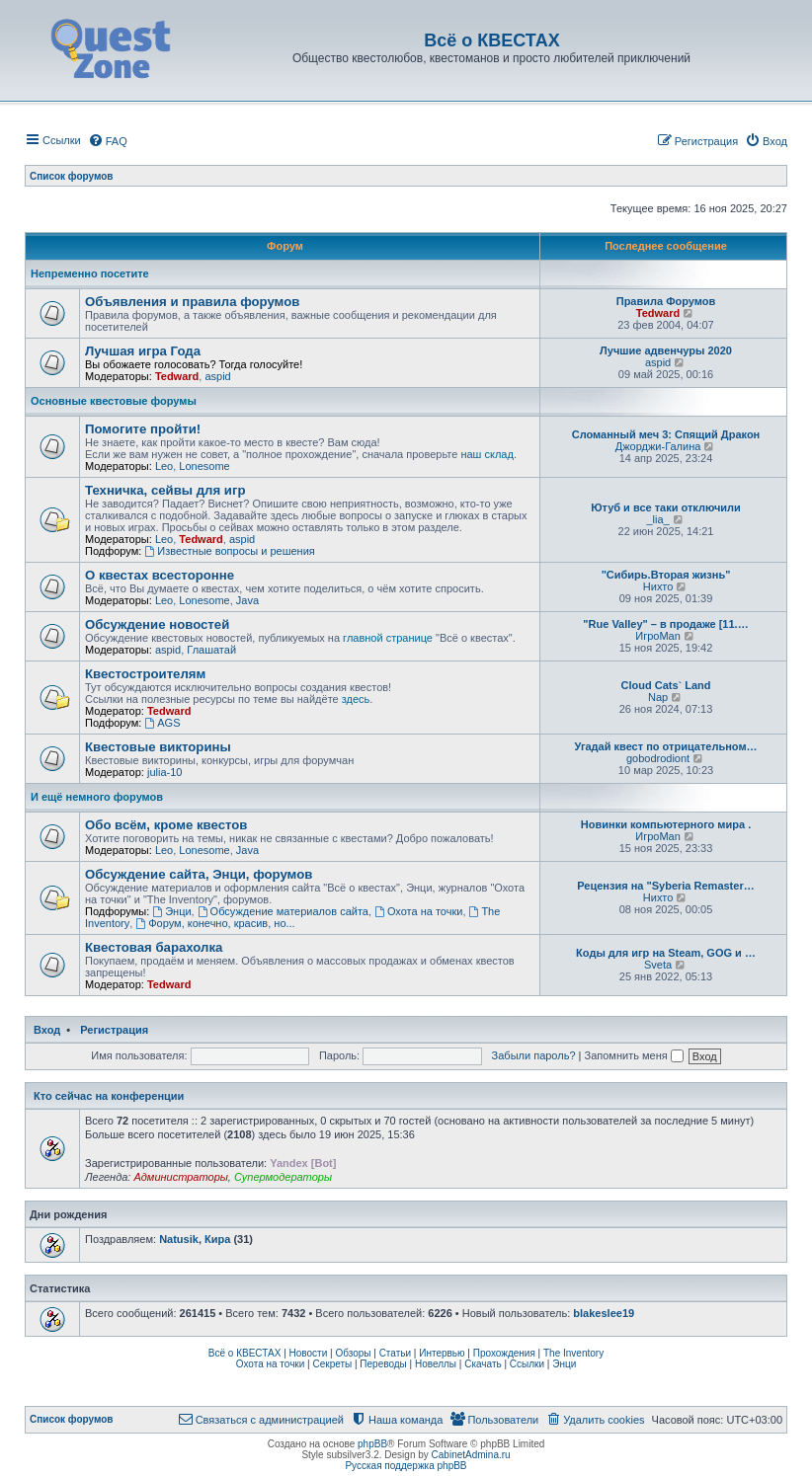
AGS (162, 723)
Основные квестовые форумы (114, 401)
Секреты (332, 1364)
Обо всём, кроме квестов (166, 824)
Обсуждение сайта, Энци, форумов (198, 874)
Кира (217, 1239)
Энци (171, 911)
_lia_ (657, 519)
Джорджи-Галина (658, 446)
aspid (217, 376)
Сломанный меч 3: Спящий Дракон (666, 434)
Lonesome (204, 466)
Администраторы (180, 1177)
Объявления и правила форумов (192, 301)
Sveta (658, 965)
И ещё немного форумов (97, 797)
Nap (658, 697)
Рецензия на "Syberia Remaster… (665, 886)
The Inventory (573, 1353)
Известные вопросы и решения (229, 551)
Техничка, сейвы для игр (165, 490)
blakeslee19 (603, 1313)
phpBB (372, 1443)
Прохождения (504, 1353)
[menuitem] (107, 141)
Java (247, 600)
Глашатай (211, 650)
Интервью (441, 1353)
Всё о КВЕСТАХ (245, 1353)
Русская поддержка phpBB (405, 1465)
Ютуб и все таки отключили (666, 507)
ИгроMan (658, 636)
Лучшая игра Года (143, 351)
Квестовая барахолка (153, 947)
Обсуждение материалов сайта (283, 911)
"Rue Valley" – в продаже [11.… (665, 624)
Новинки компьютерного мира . (666, 824)
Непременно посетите (90, 273)
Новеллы (435, 1364)
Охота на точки (418, 911)
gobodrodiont (658, 758)
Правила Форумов (666, 301)
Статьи (395, 1353)
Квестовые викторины (158, 746)
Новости (308, 1353)
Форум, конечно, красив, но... (214, 923)
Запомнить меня (634, 1055)
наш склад (486, 454)
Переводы (383, 1364)
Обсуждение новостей (157, 624)
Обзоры (352, 1353)
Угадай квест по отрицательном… (665, 746)
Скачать (483, 1364)
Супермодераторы (283, 1177)
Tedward (658, 313)
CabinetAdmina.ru (471, 1454)
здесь (356, 699)
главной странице (388, 638)
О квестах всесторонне (159, 575)
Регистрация (114, 1030)
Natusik (179, 1239)
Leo (164, 466)
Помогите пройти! (143, 429)
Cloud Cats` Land (665, 685)
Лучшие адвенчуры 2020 (666, 350)
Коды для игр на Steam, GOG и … (666, 953)
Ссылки (527, 1364)
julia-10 (164, 772)
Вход (47, 1030)
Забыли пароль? (534, 1055)
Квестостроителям (145, 673)
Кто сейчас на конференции (109, 1096)
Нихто (658, 586)
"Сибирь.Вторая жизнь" (666, 575)
